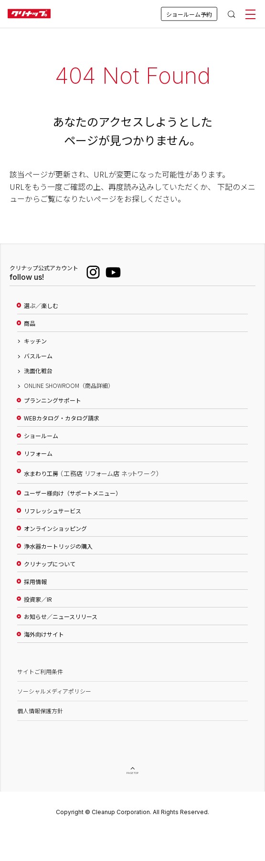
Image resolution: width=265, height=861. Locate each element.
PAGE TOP (132, 773)
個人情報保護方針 (40, 710)
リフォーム (38, 453)
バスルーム (38, 356)
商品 (29, 323)
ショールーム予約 (189, 14)
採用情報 (35, 581)
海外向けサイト (44, 634)
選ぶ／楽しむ (41, 305)
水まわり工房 (91, 473)
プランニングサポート (52, 400)
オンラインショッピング (55, 528)
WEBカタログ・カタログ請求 (61, 418)
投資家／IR (38, 599)
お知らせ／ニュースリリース (60, 616)
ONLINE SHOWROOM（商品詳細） (69, 385)
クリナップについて (49, 564)
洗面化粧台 (38, 371)
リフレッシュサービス (52, 511)
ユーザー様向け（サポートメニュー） (72, 493)
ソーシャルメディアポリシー (54, 691)
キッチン (35, 341)
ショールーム (41, 436)
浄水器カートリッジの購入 (58, 546)
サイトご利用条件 (40, 671)
